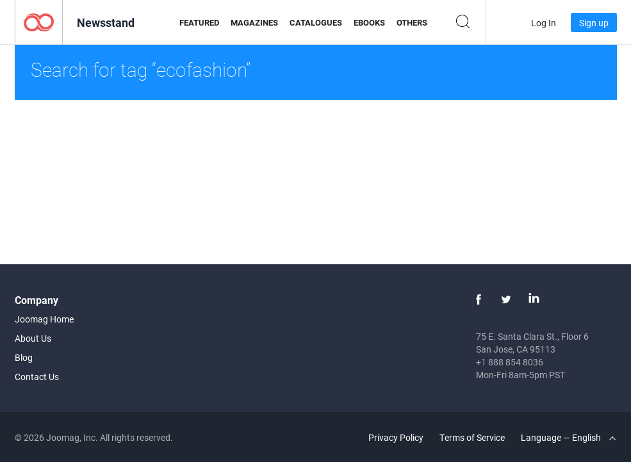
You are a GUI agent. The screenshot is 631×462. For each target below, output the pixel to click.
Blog (24, 357)
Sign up (594, 23)
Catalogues (316, 22)
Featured (199, 22)
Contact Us (37, 376)
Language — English (568, 437)
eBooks (369, 22)
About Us (33, 338)
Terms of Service (472, 437)
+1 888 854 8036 (509, 362)
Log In (543, 23)
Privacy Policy (395, 437)
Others (412, 22)
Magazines (254, 22)
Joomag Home (44, 319)
